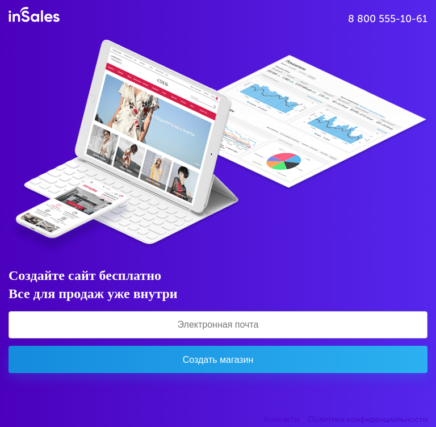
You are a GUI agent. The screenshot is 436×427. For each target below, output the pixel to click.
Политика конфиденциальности (367, 419)
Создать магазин (218, 360)
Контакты (281, 419)
